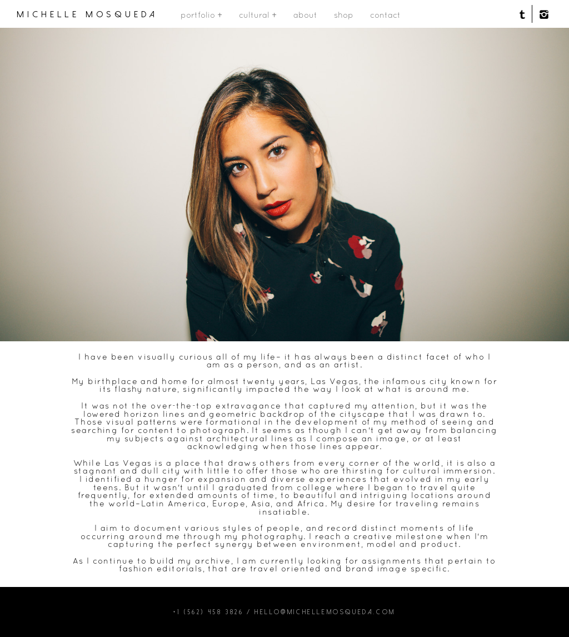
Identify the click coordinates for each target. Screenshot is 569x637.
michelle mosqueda (87, 14)
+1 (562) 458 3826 (208, 612)
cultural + (258, 14)
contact (385, 14)
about (305, 14)
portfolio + (201, 14)
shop (343, 14)
